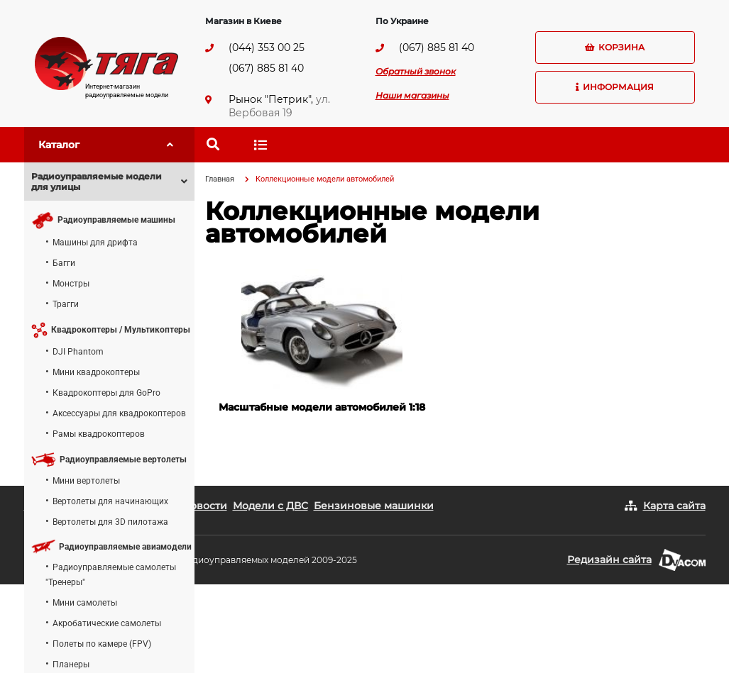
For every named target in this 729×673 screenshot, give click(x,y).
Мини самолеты (85, 603)
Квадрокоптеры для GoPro (106, 393)
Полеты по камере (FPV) (102, 644)
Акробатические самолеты (107, 623)
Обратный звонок (416, 71)
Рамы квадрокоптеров (99, 434)
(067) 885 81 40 (266, 68)
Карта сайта (674, 505)
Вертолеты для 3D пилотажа (110, 522)
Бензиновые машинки (374, 505)
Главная (219, 179)
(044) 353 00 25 (267, 47)
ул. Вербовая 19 (279, 106)
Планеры (71, 664)
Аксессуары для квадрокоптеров (119, 413)
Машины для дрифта (95, 242)
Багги (64, 263)
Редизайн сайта (609, 559)
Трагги (66, 304)
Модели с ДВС (270, 505)
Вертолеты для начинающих (110, 501)
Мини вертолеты (86, 481)
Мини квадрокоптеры (96, 372)
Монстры (71, 284)
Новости (204, 505)
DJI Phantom (78, 352)
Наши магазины (412, 95)
